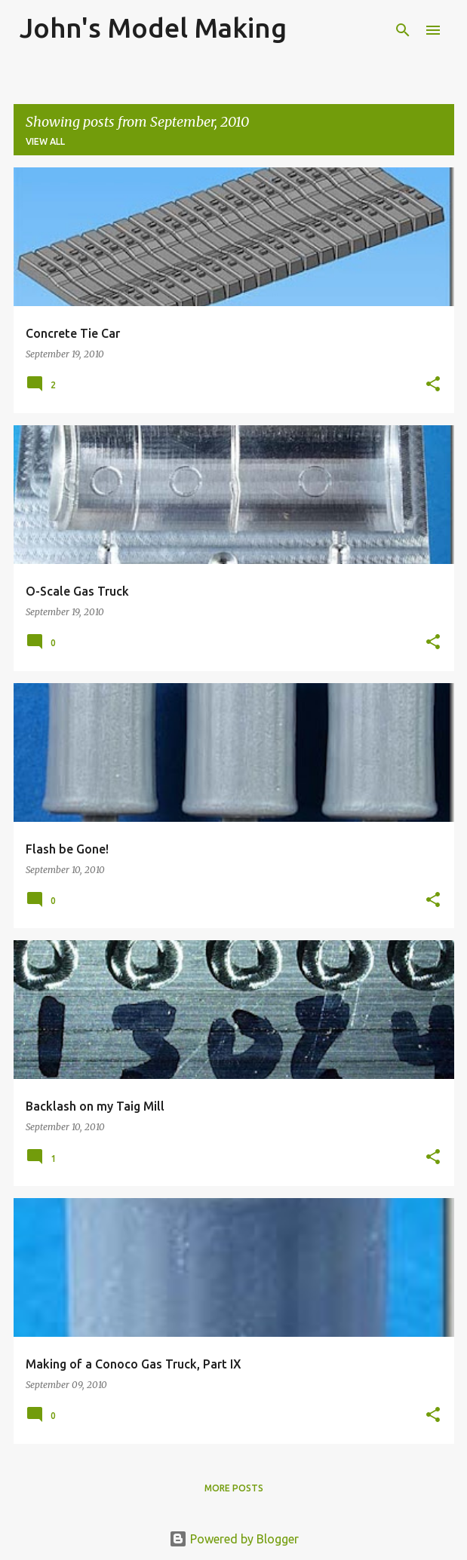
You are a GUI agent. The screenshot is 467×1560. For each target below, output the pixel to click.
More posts (233, 1488)
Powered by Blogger (234, 1539)
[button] (433, 385)
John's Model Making (153, 27)
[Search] (403, 30)
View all (45, 141)
